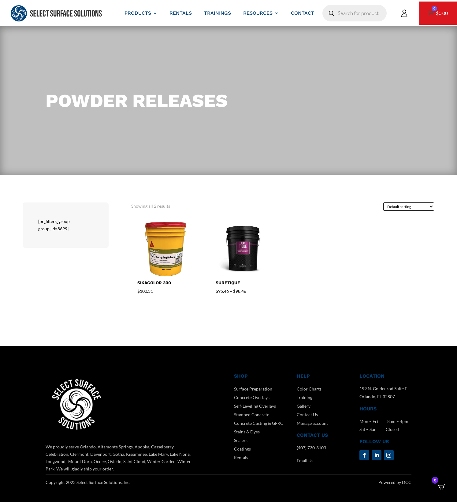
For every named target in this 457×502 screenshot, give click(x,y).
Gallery (303, 406)
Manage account (312, 423)
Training (304, 397)
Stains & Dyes (247, 431)
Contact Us (307, 414)
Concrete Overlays (251, 397)
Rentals (241, 457)
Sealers (240, 440)
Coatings (242, 448)
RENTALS (180, 13)
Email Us (305, 460)
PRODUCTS (137, 13)
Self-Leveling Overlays (255, 406)
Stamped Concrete (251, 414)
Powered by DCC (394, 482)
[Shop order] (408, 206)
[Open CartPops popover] (442, 486)
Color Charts (309, 388)
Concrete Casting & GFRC (258, 423)
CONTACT (302, 13)
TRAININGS (217, 13)
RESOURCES (258, 13)
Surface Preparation (253, 388)
